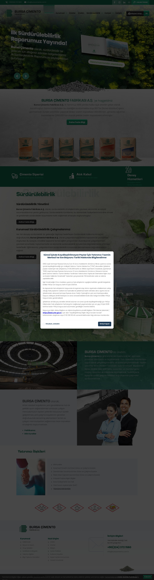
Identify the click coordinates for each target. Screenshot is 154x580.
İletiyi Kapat (105, 324)
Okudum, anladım (51, 324)
